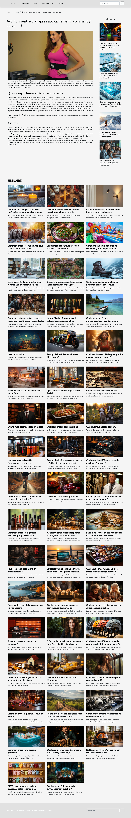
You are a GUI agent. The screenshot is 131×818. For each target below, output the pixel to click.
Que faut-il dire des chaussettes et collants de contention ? (24, 497)
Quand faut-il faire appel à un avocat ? (26, 426)
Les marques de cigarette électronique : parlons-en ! (20, 461)
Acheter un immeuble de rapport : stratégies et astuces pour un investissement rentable (63, 535)
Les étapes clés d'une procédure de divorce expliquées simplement (24, 283)
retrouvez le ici (69, 100)
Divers (61, 3)
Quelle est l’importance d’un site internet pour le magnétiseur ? (102, 570)
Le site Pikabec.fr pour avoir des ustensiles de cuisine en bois (62, 319)
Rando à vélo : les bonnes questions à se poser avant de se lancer (64, 715)
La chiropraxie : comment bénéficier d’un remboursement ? (103, 497)
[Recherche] (110, 3)
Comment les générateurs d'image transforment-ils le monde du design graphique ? (110, 105)
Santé (35, 3)
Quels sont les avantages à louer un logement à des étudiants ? (24, 679)
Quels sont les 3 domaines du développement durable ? (61, 787)
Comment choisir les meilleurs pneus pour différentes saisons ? (25, 247)
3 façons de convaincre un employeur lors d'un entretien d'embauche (65, 642)
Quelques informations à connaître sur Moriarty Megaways (64, 751)
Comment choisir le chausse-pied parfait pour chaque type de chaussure (63, 212)
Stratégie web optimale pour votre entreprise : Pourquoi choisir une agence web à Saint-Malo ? (63, 571)
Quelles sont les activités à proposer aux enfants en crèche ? (103, 606)
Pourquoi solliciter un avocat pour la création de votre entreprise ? (64, 461)
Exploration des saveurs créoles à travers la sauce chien (63, 247)
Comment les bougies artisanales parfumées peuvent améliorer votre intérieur (25, 212)
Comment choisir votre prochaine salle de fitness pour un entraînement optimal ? (109, 46)
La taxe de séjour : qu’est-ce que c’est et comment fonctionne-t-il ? (104, 534)
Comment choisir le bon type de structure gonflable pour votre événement (101, 248)
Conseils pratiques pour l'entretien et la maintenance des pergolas (65, 283)
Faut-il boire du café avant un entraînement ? (22, 570)
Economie (12, 3)
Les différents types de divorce (101, 390)
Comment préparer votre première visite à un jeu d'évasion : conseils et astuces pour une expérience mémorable (25, 322)
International (24, 3)
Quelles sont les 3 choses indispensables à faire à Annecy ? (102, 319)
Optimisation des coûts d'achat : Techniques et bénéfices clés (109, 76)
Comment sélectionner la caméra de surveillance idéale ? (103, 715)
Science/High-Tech (48, 3)
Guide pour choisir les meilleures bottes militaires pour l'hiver (102, 283)
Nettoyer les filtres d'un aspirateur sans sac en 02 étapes (103, 751)
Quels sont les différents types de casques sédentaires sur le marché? (103, 642)
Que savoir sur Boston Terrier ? (101, 426)
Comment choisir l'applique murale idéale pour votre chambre (103, 210)
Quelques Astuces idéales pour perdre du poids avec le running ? (104, 355)
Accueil (9, 12)
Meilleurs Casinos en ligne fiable (62, 496)
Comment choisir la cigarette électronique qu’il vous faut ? (22, 534)
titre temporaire (16, 354)
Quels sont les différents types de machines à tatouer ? (102, 461)
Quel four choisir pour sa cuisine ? (63, 426)
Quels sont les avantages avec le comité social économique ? (62, 606)
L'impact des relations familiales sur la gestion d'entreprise (109, 163)
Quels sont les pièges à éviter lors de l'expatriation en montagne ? (110, 134)
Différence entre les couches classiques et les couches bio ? (22, 787)
